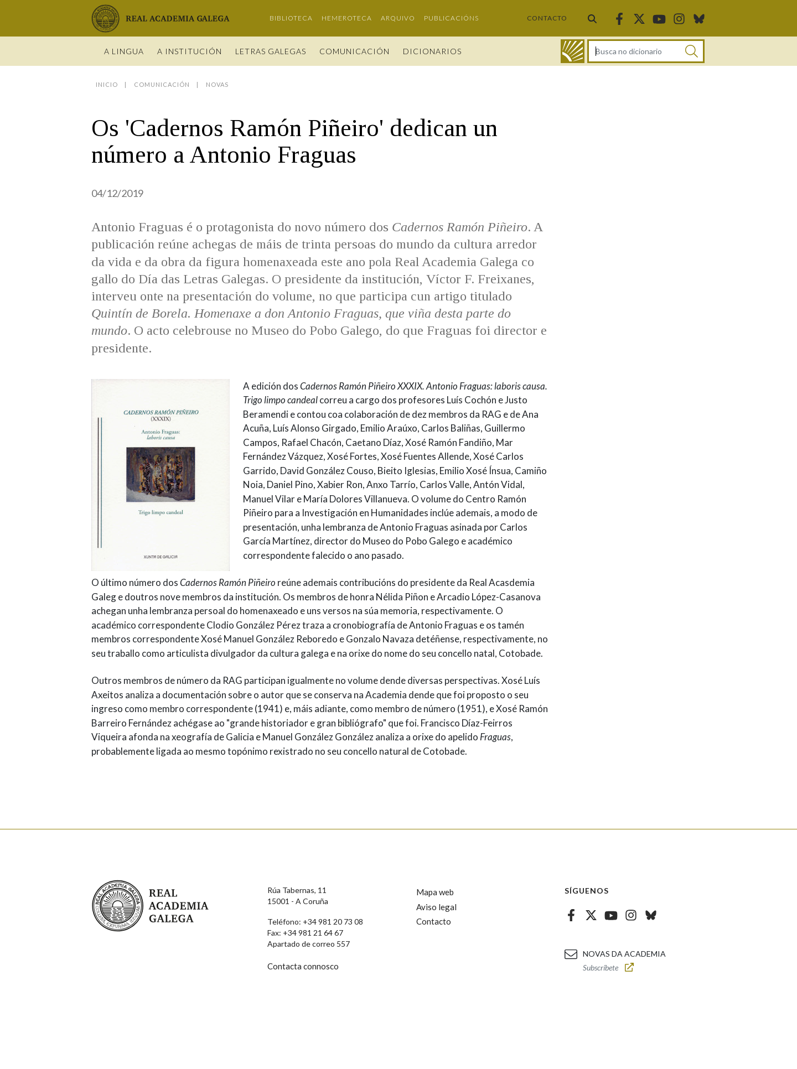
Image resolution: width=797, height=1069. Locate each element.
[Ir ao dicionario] (572, 51)
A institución (189, 51)
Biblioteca (291, 18)
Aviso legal (436, 907)
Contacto (547, 18)
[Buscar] (691, 51)
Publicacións (451, 18)
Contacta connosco (303, 966)
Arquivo (398, 18)
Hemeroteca (347, 18)
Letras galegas (270, 51)
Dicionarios (432, 51)
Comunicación (354, 51)
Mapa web (435, 892)
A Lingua (124, 51)
